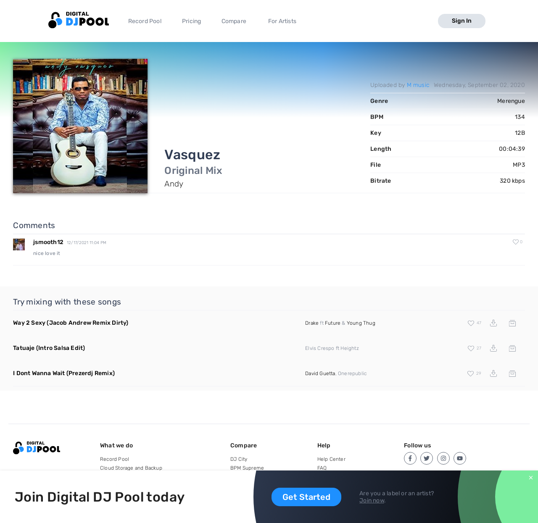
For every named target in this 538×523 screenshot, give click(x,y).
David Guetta (320, 373)
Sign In (462, 20)
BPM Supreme (247, 468)
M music (418, 85)
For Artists (282, 21)
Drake (312, 323)
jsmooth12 (48, 242)
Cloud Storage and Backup (131, 468)
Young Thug (361, 323)
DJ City (238, 459)
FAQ (322, 468)
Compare (234, 21)
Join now (371, 500)
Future (332, 323)
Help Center (331, 459)
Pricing (191, 21)
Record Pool (144, 21)
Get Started (306, 497)
